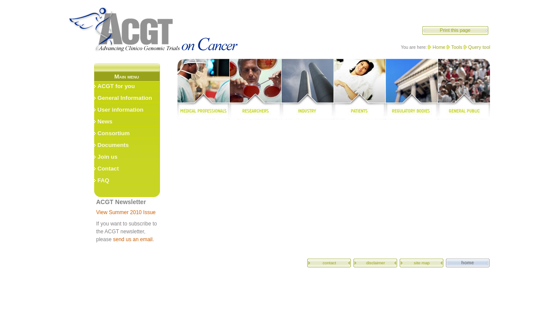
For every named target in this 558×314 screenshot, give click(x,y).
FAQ (103, 180)
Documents (113, 145)
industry (307, 89)
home (467, 262)
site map (421, 262)
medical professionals (203, 89)
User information (121, 109)
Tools (457, 47)
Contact (108, 168)
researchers (255, 89)
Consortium (114, 133)
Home (438, 47)
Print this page (455, 30)
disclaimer (375, 262)
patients (360, 89)
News (105, 121)
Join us (108, 157)
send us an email (133, 239)
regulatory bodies (412, 89)
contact (329, 262)
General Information (125, 98)
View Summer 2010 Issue (126, 212)
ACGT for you (116, 86)
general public (464, 89)
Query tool (479, 47)
